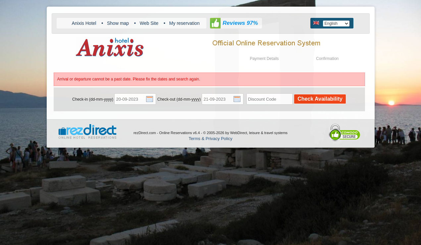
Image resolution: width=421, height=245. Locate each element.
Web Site (149, 23)
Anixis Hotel (84, 23)
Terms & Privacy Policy (210, 138)
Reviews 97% (240, 23)
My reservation (184, 23)
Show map (118, 23)
